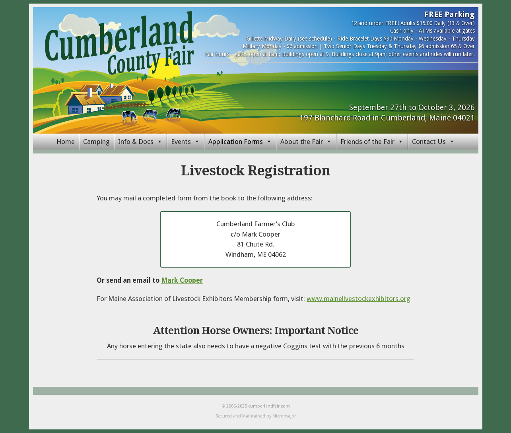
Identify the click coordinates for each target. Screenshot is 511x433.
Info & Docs (135, 142)
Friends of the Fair (367, 142)
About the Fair (301, 142)
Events (181, 142)
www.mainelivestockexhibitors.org (358, 299)
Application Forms (235, 142)
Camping (96, 142)
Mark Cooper (182, 280)
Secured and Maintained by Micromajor (256, 416)
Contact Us (429, 142)
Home (65, 142)
